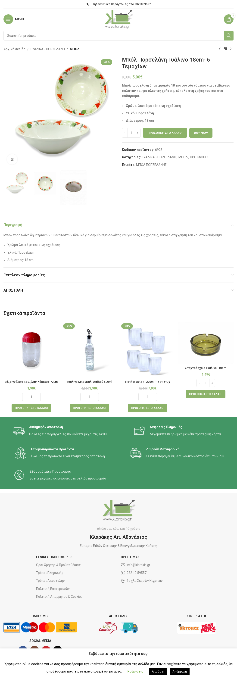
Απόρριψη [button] (179, 671)
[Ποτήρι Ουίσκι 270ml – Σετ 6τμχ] (147, 349)
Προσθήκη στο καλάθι (164, 132)
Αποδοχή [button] (158, 671)
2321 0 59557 (134, 577)
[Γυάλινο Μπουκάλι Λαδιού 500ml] (89, 349)
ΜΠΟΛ (74, 49)
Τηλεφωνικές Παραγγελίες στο (119, 4)
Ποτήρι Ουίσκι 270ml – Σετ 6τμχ (147, 381)
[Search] (118, 35)
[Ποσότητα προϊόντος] (131, 133)
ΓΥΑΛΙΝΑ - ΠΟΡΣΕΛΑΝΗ (48, 49)
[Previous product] (219, 49)
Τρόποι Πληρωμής (49, 577)
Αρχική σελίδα (14, 49)
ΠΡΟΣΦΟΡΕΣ (199, 157)
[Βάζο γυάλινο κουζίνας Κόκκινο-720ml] (31, 349)
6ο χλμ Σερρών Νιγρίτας (142, 585)
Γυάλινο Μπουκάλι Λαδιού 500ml (89, 381)
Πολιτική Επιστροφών (53, 593)
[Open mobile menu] (13, 19)
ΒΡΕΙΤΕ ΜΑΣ (130, 562)
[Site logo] (118, 19)
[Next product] (231, 49)
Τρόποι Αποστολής (50, 585)
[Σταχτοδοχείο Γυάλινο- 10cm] (206, 343)
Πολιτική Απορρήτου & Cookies (59, 601)
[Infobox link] (60, 435)
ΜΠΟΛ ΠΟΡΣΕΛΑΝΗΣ (151, 165)
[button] (31, 412)
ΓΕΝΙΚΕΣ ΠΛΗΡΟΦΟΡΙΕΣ (54, 562)
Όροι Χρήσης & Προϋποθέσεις (58, 569)
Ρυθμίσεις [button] (135, 671)
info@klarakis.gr (135, 569)
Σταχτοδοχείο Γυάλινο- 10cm (206, 368)
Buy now (201, 132)
